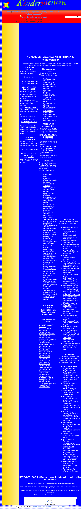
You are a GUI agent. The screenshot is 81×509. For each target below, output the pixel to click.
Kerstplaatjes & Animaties (48, 185)
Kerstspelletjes (48, 249)
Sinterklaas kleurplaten (71, 244)
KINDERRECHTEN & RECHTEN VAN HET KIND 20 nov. (48, 148)
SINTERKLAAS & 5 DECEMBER (70, 305)
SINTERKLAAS (69, 219)
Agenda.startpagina (31, 83)
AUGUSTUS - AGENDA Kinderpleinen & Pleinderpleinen (47, 335)
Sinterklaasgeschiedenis (71, 269)
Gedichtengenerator (50, 279)
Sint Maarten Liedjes (47, 91)
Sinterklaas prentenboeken (68, 339)
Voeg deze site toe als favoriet (33, 17)
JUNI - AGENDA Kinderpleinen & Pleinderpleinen (44, 363)
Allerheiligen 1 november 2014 (29, 138)
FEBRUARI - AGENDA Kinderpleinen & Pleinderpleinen (47, 346)
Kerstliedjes (47, 223)
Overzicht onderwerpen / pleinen (25, 12)
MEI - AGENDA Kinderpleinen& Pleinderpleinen (44, 374)
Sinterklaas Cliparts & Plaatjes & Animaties (70, 286)
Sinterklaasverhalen (70, 261)
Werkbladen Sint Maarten (49, 80)
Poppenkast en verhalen (71, 343)
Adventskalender (49, 296)
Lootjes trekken (48, 204)
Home (8, 12)
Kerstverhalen (48, 217)
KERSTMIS (48, 161)
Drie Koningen (48, 268)
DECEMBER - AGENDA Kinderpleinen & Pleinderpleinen (47, 341)
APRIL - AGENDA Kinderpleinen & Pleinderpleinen (45, 330)
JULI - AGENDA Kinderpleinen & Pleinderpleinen (44, 358)
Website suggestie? (33, 14)
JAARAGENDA (44, 350)
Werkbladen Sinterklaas (71, 295)
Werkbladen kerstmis (47, 287)
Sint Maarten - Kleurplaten (48, 112)
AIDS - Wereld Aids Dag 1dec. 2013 (29, 88)
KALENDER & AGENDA (29, 68)
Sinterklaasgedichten (70, 241)
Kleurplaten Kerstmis (47, 175)
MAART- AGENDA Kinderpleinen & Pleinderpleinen (45, 369)
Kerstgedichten (48, 193)
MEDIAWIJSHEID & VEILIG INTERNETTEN (29, 108)
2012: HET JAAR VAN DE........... (46, 326)
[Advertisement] (10, 56)
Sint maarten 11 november (48, 70)
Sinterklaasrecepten (70, 315)
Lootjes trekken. (68, 250)
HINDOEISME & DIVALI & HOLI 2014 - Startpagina (29, 155)
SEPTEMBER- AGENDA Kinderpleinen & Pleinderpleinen (47, 385)
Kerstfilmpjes (48, 255)
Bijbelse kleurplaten (31, 149)
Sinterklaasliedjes (69, 278)
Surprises (66, 255)
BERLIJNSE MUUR (29, 97)
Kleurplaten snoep (49, 120)
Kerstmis (46, 210)
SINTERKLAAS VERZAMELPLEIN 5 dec (29, 122)
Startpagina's (29, 77)
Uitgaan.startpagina (31, 81)
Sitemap (65, 506)
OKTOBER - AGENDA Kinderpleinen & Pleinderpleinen (46, 379)
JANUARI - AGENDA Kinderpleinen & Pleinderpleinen (46, 353)
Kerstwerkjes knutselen (48, 237)
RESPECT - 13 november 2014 (48, 125)
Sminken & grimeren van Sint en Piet (70, 327)
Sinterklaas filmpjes (70, 330)
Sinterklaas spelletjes (70, 321)
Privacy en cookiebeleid (50, 12)
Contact (47, 21)
